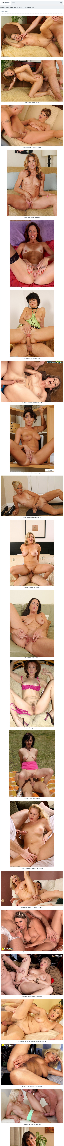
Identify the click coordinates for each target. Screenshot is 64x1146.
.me (5, 2)
